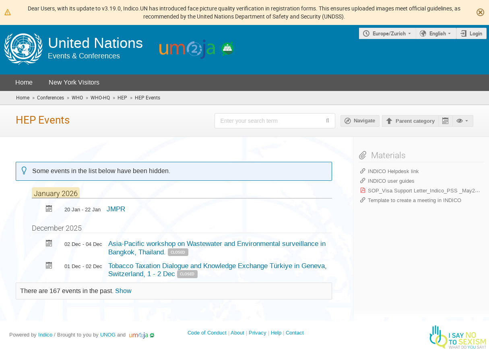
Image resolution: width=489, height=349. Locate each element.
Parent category (415, 121)
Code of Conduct (207, 332)
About (237, 332)
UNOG (108, 334)
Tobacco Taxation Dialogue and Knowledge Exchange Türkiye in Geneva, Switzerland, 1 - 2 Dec (217, 270)
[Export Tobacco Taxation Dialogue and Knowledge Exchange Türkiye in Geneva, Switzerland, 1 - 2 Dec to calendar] (49, 266)
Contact (295, 332)
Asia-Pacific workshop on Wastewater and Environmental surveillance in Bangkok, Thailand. (217, 247)
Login (476, 33)
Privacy (257, 332)
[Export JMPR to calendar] (49, 209)
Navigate (364, 120)
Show (123, 291)
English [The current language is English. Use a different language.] (437, 33)
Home (24, 82)
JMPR (116, 208)
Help (276, 332)
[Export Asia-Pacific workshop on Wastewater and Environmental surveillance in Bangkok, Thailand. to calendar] (49, 244)
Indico (45, 334)
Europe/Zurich (389, 33)
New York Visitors (74, 82)
